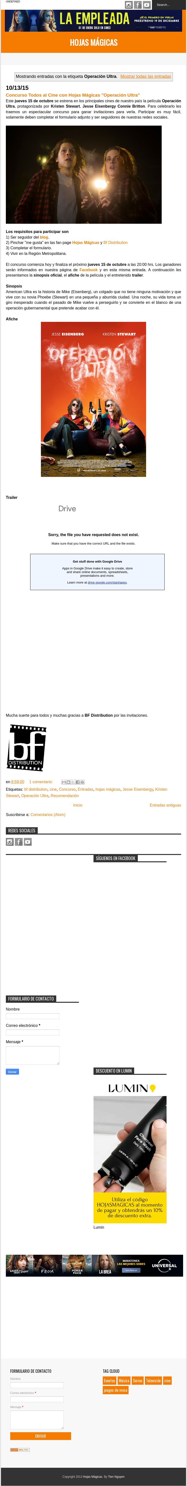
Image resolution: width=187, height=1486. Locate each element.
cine (53, 789)
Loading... (93, 561)
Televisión (153, 1381)
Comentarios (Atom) (47, 815)
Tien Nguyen (116, 1476)
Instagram (129, 5)
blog (44, 237)
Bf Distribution (115, 243)
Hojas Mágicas (93, 42)
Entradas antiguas (165, 805)
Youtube (147, 5)
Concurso (67, 789)
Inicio (77, 805)
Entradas (85, 789)
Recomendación (65, 796)
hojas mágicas (107, 789)
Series (137, 1381)
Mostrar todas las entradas (146, 76)
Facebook (138, 5)
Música (124, 1381)
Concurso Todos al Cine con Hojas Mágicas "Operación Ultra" (73, 95)
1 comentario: (41, 782)
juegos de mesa (115, 1390)
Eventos (109, 1381)
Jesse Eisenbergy (137, 789)
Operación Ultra (34, 796)
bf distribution (35, 789)
